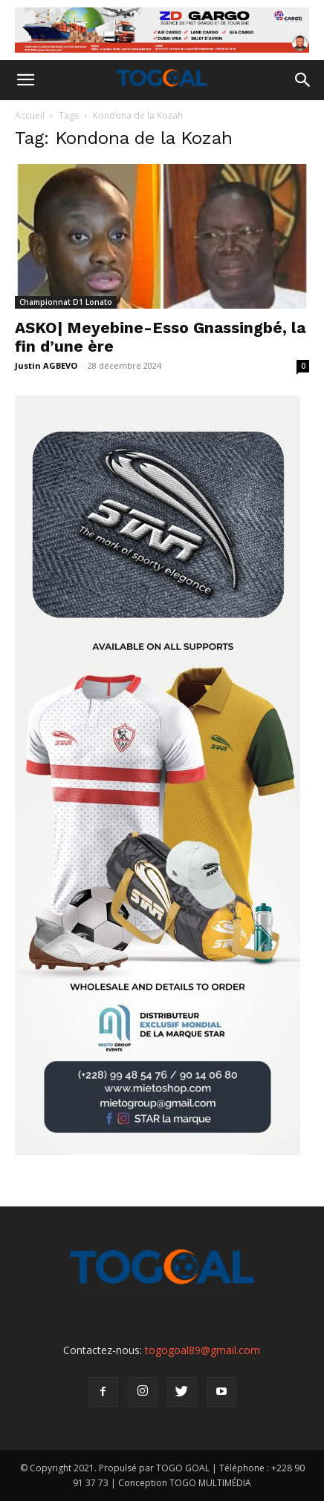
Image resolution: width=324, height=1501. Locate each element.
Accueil (30, 115)
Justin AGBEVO (46, 365)
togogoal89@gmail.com (202, 1350)
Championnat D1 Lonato (65, 302)
